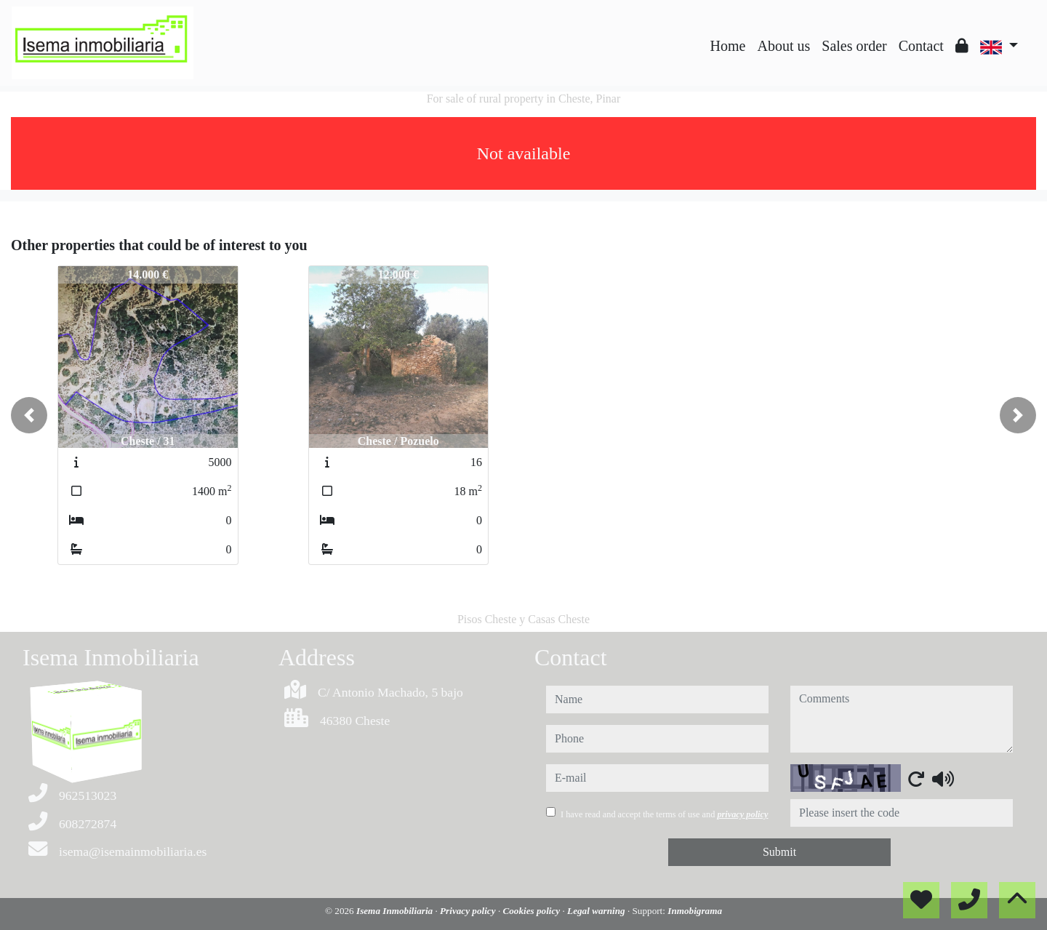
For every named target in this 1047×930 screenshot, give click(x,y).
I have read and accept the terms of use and (664, 814)
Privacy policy (469, 910)
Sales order (854, 46)
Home (728, 46)
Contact (921, 46)
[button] (29, 415)
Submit (779, 852)
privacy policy (742, 814)
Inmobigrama (694, 910)
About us (783, 46)
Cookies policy (532, 910)
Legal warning (597, 910)
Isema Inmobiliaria (395, 910)
